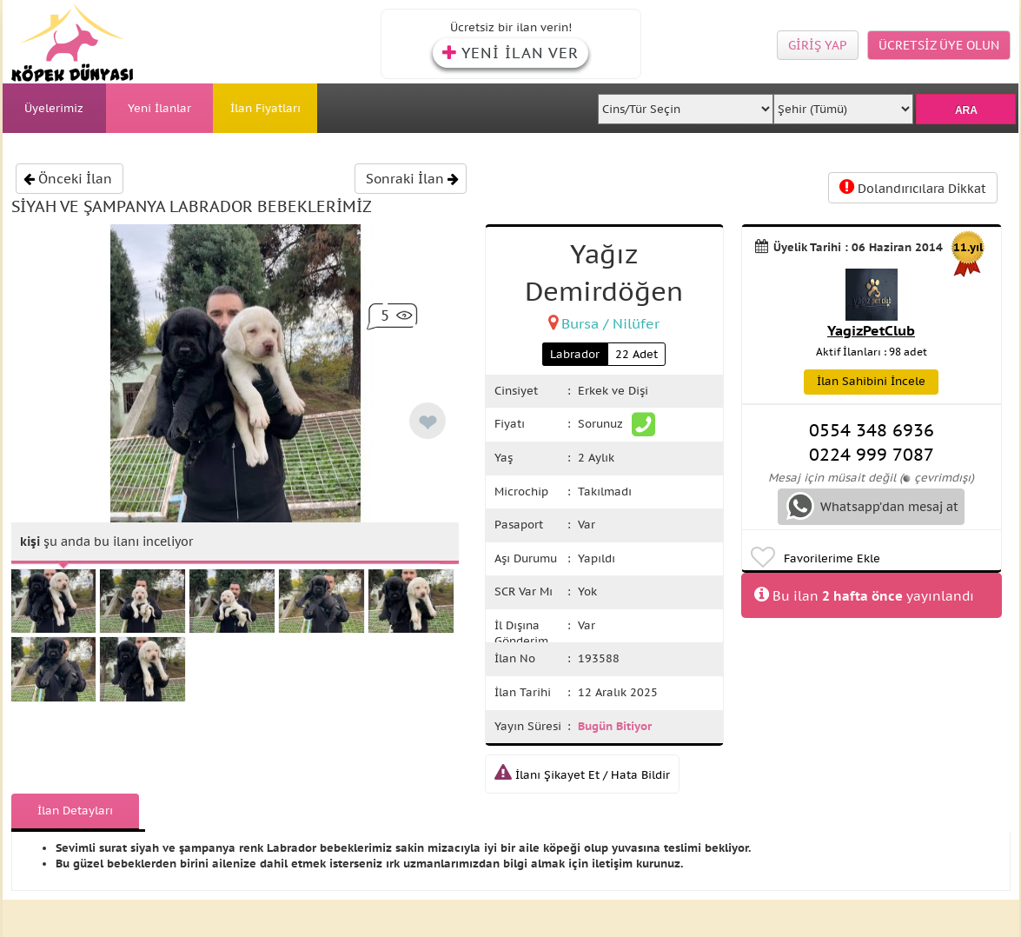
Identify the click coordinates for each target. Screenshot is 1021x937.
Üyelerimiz (53, 108)
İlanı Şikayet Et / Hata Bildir (582, 775)
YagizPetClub (871, 330)
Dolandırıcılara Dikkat (912, 187)
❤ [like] (427, 423)
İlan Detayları (75, 810)
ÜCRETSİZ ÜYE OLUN (938, 45)
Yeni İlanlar (159, 108)
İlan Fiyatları (265, 108)
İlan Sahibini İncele (871, 381)
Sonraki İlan (412, 178)
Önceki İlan (67, 178)
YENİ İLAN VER (510, 53)
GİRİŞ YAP (817, 45)
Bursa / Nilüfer (610, 323)
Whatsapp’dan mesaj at (872, 506)
